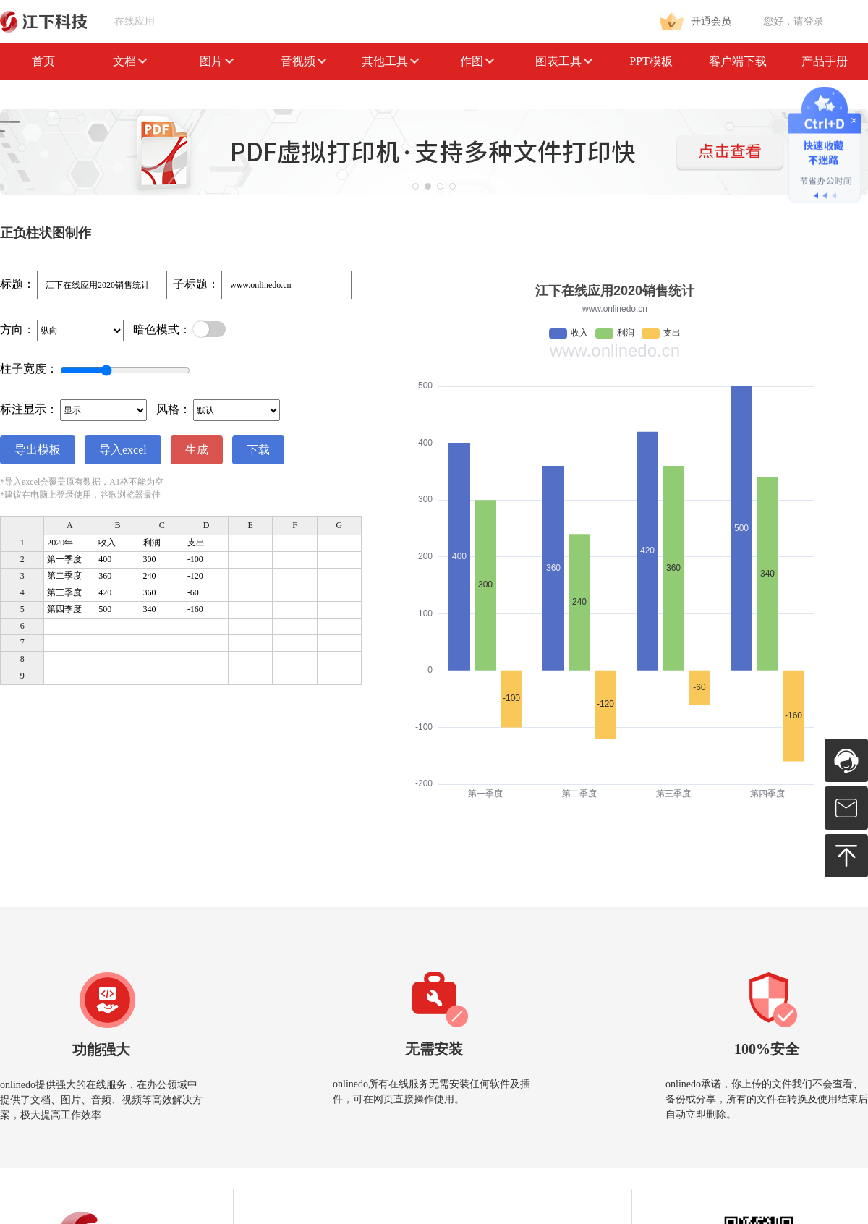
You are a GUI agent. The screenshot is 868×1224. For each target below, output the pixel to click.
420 (104, 592)
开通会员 (695, 21)
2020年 (60, 542)
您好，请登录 (793, 21)
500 (104, 609)
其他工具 (391, 61)
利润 (152, 542)
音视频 (304, 61)
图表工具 (564, 61)
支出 (196, 542)
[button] (415, 186)
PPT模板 (651, 61)
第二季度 (64, 576)
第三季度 (64, 592)
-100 (195, 559)
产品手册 (824, 61)
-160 (195, 609)
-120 (195, 576)
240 (149, 576)
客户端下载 (738, 61)
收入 (107, 542)
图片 (217, 61)
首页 (43, 61)
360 (104, 576)
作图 (477, 61)
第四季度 (64, 609)
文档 (130, 61)
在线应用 (77, 21)
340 (149, 609)
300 (149, 559)
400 (104, 559)
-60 (193, 592)
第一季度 (64, 559)
